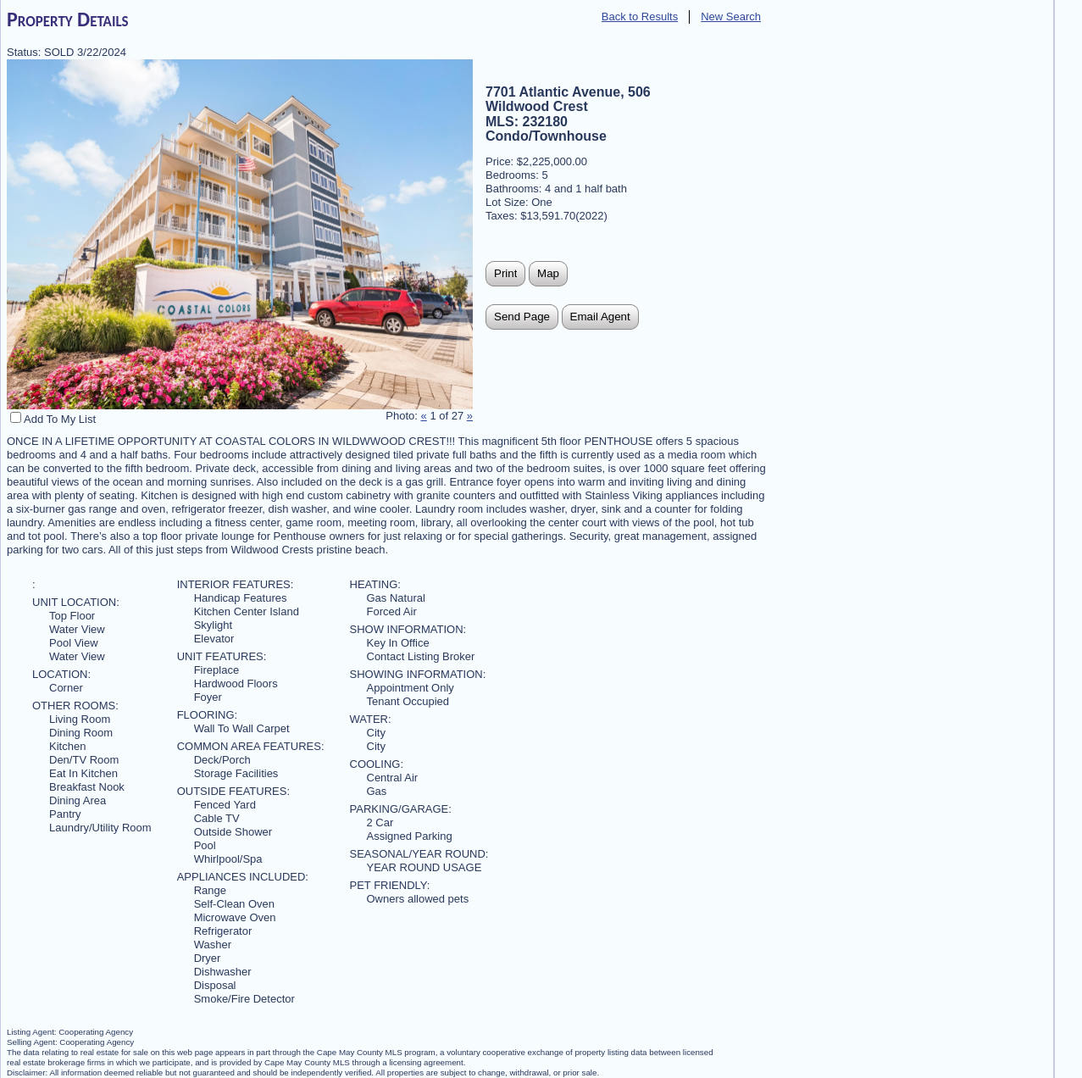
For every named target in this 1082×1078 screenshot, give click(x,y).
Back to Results (640, 16)
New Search (731, 16)
